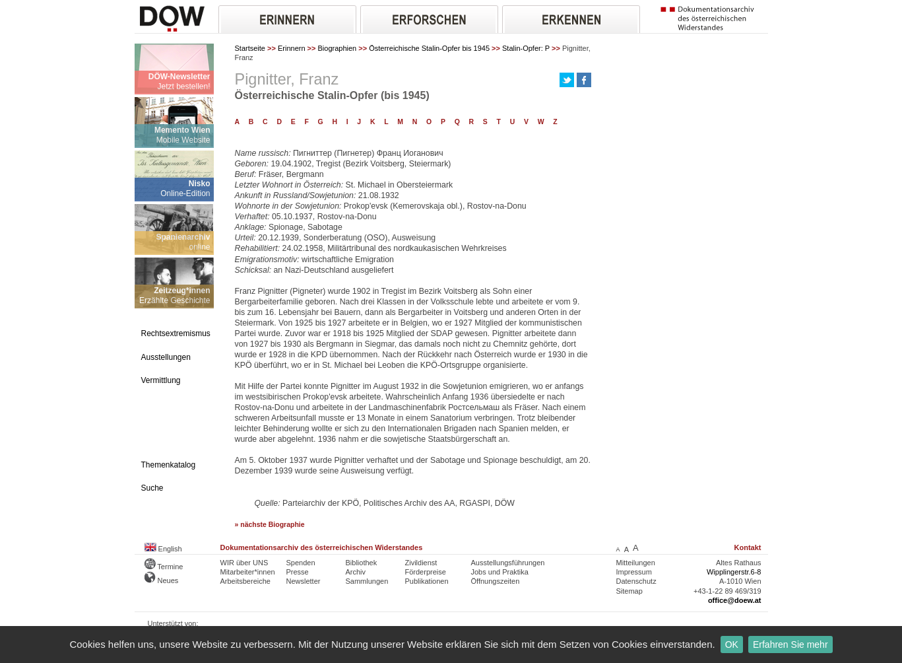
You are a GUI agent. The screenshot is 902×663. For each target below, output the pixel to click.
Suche (152, 488)
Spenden (300, 563)
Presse (297, 572)
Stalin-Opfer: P (526, 48)
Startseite (250, 48)
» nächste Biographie (270, 524)
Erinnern (292, 48)
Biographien (337, 48)
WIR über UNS (244, 563)
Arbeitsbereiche (245, 581)
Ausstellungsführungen (508, 563)
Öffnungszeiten (495, 581)
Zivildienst (421, 563)
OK (731, 644)
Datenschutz (636, 581)
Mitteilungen (635, 563)
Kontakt (747, 547)
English (163, 549)
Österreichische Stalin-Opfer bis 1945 (429, 48)
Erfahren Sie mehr (790, 644)
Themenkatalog (168, 465)
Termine (164, 567)
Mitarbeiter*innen (247, 572)
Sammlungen (367, 581)
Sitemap (629, 591)
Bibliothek (361, 563)
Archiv (356, 572)
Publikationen (427, 581)
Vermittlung (161, 380)
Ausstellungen (166, 357)
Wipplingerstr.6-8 (734, 572)
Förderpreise (425, 572)
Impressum (634, 572)
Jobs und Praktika (500, 572)
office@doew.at (734, 600)
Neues (162, 580)
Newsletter (303, 581)
